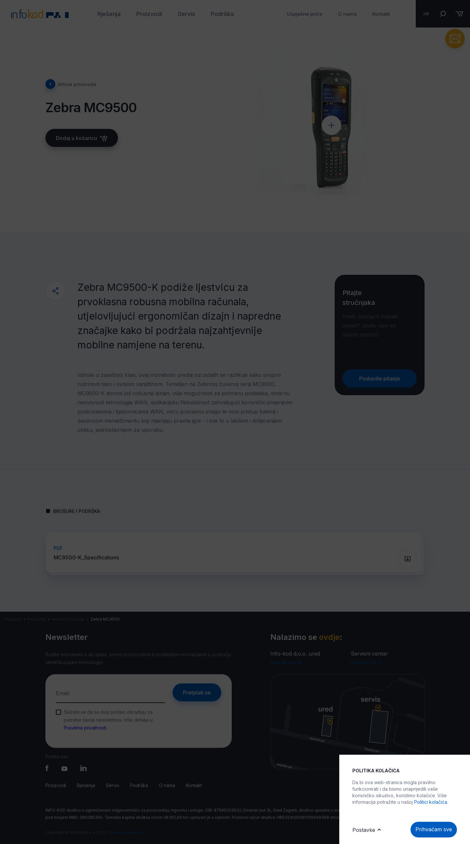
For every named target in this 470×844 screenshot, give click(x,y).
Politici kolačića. (431, 802)
